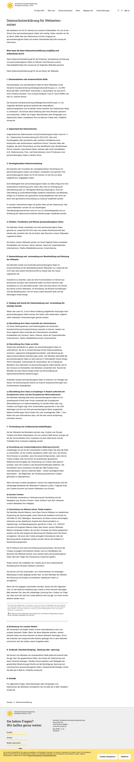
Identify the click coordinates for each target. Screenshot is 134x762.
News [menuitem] (78, 10)
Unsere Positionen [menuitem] (65, 10)
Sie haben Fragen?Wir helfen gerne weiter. (24, 723)
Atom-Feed (122, 10)
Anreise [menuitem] (9, 738)
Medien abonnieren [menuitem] (14, 743)
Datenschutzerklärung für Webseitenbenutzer (42, 755)
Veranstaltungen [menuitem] (102, 10)
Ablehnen (124, 757)
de (125, 10)
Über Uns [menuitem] (51, 10)
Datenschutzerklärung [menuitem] (24, 702)
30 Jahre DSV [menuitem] (39, 10)
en (129, 10)
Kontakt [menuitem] (9, 702)
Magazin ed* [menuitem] (88, 10)
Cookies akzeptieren (107, 757)
